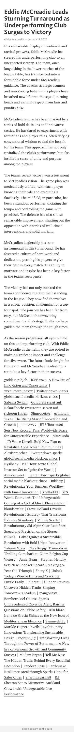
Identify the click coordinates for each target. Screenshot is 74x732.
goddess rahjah (15, 380)
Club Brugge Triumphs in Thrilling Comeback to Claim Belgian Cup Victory (36, 554)
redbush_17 (27, 638)
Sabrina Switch (15, 402)
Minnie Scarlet (48, 520)
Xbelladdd (50, 492)
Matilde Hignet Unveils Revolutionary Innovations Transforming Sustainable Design (34, 632)
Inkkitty (57, 481)
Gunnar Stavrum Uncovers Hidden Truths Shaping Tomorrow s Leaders (37, 587)
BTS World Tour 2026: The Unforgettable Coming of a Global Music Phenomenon (36, 498)
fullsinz (9, 537)
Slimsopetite (40, 413)
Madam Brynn (31, 655)
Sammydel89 (55, 621)
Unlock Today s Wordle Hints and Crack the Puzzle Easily (33, 576)
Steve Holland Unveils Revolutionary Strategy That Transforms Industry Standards (35, 514)
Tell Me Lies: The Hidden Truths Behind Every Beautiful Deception (37, 660)
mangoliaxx (48, 593)
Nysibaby (11, 464)
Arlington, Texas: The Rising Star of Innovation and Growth (37, 419)
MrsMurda (61, 436)
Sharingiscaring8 (38, 677)
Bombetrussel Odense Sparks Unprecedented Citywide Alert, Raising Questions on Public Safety (34, 604)
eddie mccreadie (14, 39)
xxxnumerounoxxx (18, 391)
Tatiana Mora (14, 548)
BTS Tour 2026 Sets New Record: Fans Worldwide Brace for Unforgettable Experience (36, 430)
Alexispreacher (15, 453)
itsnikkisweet (14, 475)
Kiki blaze (56, 610)
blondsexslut (13, 509)
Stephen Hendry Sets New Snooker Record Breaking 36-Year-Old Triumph (35, 565)
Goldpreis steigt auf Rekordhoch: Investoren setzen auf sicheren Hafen (33, 408)
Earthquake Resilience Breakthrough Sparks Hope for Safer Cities (36, 671)
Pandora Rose (34, 666)
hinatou (34, 582)
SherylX (42, 571)
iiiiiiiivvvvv (28, 424)
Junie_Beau (28, 559)
